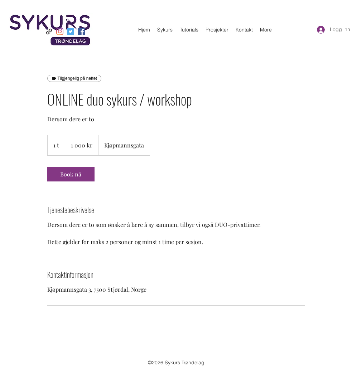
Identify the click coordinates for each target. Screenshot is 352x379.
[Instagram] (59, 31)
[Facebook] (81, 31)
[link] (71, 174)
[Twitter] (70, 31)
